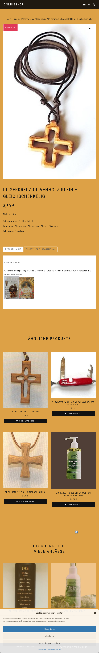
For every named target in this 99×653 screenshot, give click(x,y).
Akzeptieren (49, 629)
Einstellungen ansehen (49, 643)
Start (9, 19)
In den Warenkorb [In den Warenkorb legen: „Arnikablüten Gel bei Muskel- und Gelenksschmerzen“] (75, 505)
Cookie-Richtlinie (42, 649)
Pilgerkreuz (20, 231)
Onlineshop (14, 4)
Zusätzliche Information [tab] (41, 249)
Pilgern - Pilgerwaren (23, 19)
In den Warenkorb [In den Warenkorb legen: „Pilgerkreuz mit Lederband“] (26, 421)
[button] (95, 613)
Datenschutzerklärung (52, 649)
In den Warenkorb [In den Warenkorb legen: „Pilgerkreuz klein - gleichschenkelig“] (26, 501)
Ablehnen (49, 636)
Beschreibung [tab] (13, 249)
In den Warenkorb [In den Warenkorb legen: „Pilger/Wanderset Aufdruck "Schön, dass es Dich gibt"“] (75, 413)
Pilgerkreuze (40, 19)
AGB (60, 649)
